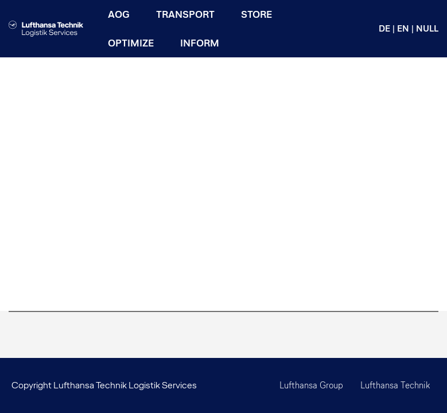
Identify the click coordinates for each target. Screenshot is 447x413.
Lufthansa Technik (395, 385)
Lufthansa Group (311, 385)
